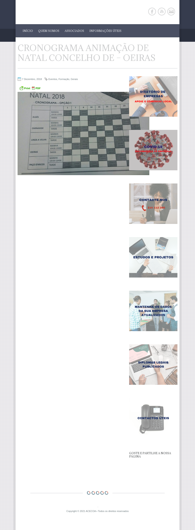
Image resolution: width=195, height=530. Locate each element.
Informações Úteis (105, 31)
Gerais (74, 79)
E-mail (171, 11)
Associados (74, 31)
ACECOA (91, 511)
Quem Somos (48, 31)
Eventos (53, 79)
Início (28, 31)
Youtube (162, 11)
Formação (63, 79)
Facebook (152, 11)
